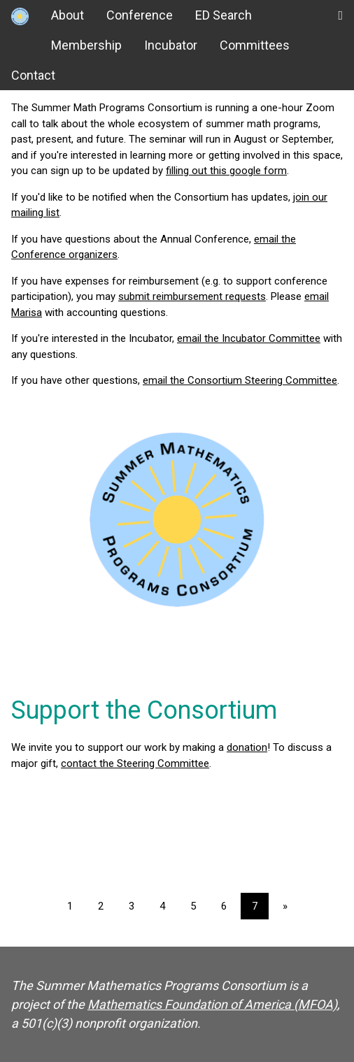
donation (247, 747)
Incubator (170, 45)
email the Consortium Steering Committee (240, 380)
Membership (86, 45)
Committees (255, 45)
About (67, 15)
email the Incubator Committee (248, 338)
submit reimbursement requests (192, 296)
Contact (33, 75)
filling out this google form (226, 170)
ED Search (223, 15)
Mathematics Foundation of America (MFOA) (212, 1004)
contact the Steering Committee (135, 763)
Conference (139, 15)
